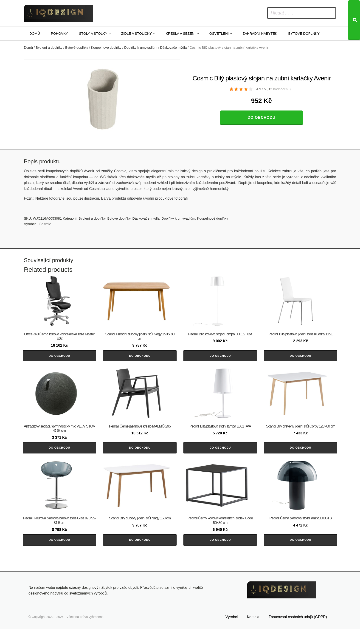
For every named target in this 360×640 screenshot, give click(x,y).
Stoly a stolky (93, 33)
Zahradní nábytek (260, 33)
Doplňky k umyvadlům (140, 47)
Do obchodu (261, 117)
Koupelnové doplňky (106, 47)
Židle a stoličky (136, 33)
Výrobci (231, 628)
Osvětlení (219, 33)
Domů (34, 33)
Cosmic (45, 224)
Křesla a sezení (180, 33)
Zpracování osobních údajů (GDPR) (298, 628)
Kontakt (253, 628)
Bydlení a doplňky (49, 47)
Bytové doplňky (304, 33)
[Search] (354, 20)
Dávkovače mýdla (173, 47)
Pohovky (59, 33)
